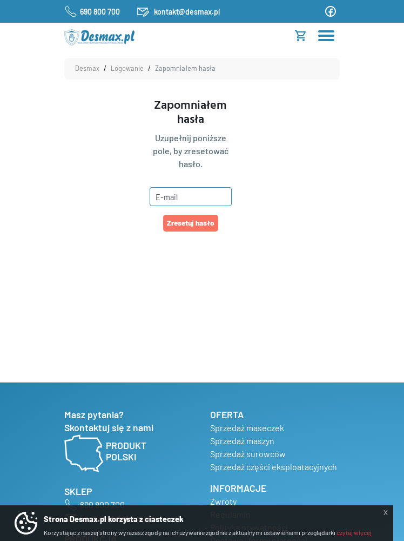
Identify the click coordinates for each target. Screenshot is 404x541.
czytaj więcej (354, 532)
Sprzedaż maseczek (247, 428)
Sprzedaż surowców (248, 453)
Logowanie (127, 68)
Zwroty (223, 501)
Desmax (87, 68)
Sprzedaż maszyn (242, 441)
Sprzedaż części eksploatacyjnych (273, 466)
